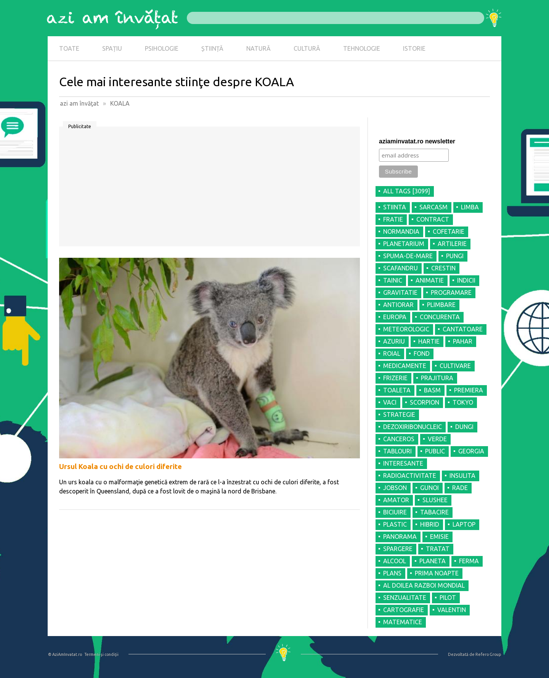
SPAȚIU (112, 48)
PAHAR (462, 341)
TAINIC (392, 280)
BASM (432, 390)
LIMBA (470, 207)
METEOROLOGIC (406, 329)
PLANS (392, 573)
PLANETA (432, 561)
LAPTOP (464, 524)
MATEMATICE (402, 622)
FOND (422, 353)
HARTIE (429, 341)
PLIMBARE (441, 304)
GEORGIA (471, 451)
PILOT (448, 597)
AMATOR (396, 499)
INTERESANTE (403, 463)
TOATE (69, 48)
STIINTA (394, 207)
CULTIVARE (455, 365)
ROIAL (391, 353)
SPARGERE (398, 548)
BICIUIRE (395, 512)
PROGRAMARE (451, 292)
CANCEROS (398, 438)
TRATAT (437, 548)
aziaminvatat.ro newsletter (417, 141)
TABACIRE (434, 512)
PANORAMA (400, 536)
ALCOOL (394, 561)
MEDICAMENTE (404, 365)
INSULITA (462, 475)
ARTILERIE (452, 243)
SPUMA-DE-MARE (408, 255)
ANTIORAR (398, 304)
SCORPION (424, 402)
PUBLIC (435, 451)
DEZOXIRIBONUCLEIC (412, 426)
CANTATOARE (463, 329)
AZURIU (394, 341)
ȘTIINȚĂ (212, 48)
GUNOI (429, 487)
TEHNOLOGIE (361, 48)
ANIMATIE (430, 280)
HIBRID (429, 524)
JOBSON (395, 487)
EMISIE (439, 536)
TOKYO (463, 402)
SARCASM (433, 207)
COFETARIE (448, 231)
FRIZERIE (395, 377)
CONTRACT (432, 219)
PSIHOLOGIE (161, 48)
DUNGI (464, 426)
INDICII (466, 280)
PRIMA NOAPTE (437, 573)
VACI (389, 402)
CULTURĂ (307, 48)
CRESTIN (443, 268)
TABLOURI (397, 451)
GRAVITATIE (400, 292)
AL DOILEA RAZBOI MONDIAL (424, 585)
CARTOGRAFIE (403, 609)
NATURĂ (258, 48)
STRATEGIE (399, 414)
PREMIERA (468, 390)
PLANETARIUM (403, 243)
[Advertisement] (209, 189)
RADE (460, 487)
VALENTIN (451, 609)
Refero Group (488, 654)
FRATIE (393, 219)
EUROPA (394, 316)
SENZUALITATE (404, 597)
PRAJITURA (437, 377)
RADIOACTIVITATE (409, 475)
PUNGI (455, 255)
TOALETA (397, 390)
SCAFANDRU (400, 268)
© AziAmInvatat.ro (65, 654)
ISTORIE (414, 48)
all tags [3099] (406, 191)
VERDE (437, 438)
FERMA (469, 561)
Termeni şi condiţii (101, 654)
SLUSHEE (435, 499)
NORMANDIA (401, 231)
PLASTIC (395, 524)
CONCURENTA (440, 316)
